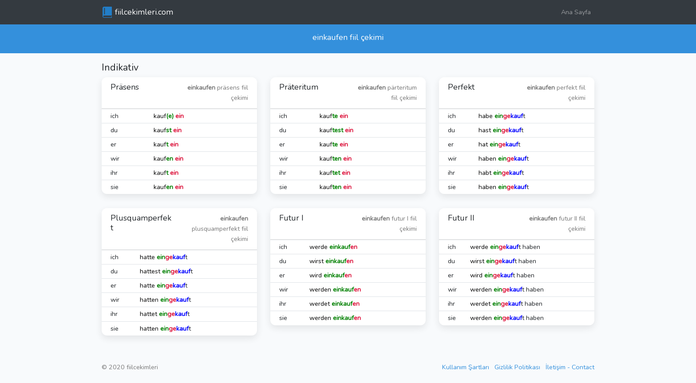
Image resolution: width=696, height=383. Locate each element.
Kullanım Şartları (465, 367)
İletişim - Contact (570, 367)
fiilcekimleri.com (144, 12)
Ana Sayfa (576, 12)
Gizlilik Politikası (517, 367)
